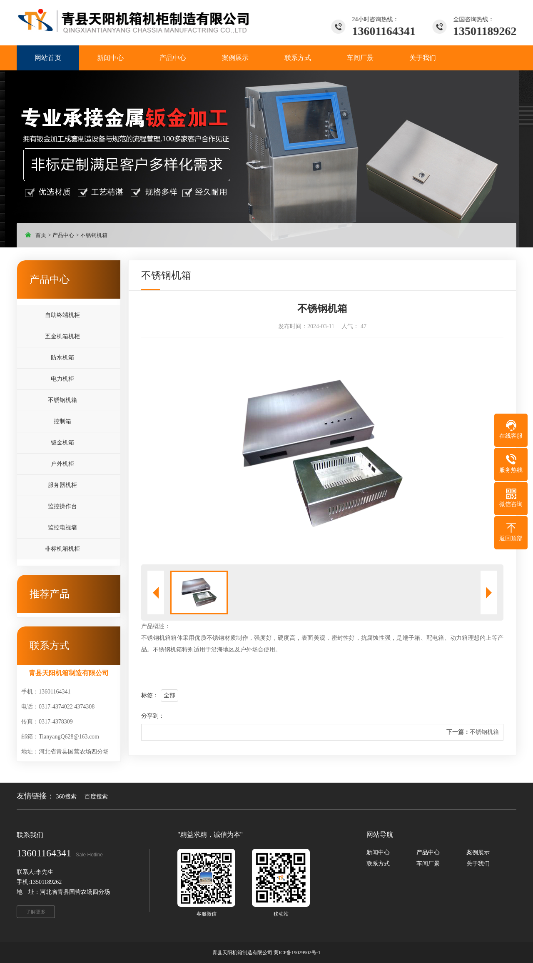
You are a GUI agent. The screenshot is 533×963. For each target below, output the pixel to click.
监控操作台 (62, 506)
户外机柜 (62, 464)
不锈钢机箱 (93, 235)
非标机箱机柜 (62, 549)
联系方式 (378, 864)
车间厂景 (428, 864)
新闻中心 (378, 852)
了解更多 (36, 912)
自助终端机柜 (62, 315)
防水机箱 (62, 357)
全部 (169, 695)
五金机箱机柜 (62, 336)
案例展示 (478, 852)
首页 (40, 235)
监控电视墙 (62, 527)
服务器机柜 (62, 485)
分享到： (152, 716)
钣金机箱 (62, 442)
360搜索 (66, 796)
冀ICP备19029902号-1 (297, 953)
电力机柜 (62, 379)
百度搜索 (96, 796)
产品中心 (63, 235)
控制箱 (62, 421)
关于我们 (478, 864)
